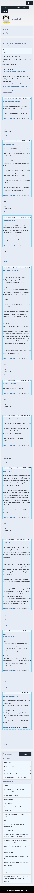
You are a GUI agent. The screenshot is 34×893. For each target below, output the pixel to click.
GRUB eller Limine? (9, 766)
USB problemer (8, 803)
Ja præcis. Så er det (9, 384)
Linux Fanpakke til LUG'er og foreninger (14, 774)
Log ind (4, 90)
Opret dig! (5, 33)
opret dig (10, 90)
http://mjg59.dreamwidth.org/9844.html (14, 713)
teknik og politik (8, 144)
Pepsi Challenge (8, 830)
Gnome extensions (9, 799)
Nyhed (5, 52)
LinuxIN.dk (16, 19)
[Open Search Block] (29, 3)
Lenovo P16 (7, 785)
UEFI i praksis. (8, 543)
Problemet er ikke (9, 220)
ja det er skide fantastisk (11, 419)
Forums (5, 50)
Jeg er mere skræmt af (10, 696)
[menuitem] (4, 7)
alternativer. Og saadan (11, 270)
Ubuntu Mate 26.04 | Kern (11, 795)
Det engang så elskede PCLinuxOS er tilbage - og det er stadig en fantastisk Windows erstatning (16, 879)
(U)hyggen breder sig (9, 810)
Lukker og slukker (8, 868)
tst (4, 770)
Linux (5, 820)
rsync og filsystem (8, 852)
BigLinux (6, 872)
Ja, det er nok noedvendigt (12, 101)
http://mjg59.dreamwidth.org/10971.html (13, 71)
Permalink (6, 135)
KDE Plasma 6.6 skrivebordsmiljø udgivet (15, 777)
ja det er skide (7, 471)
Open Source (7, 762)
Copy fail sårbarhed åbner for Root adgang (15, 806)
